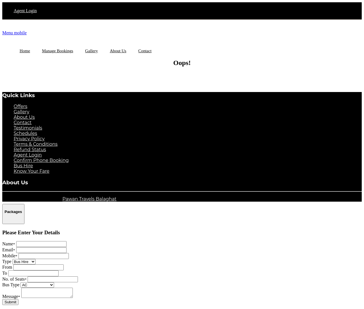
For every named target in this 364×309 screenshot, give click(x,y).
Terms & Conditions (35, 144)
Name (8, 243)
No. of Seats (14, 279)
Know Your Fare (31, 171)
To (4, 273)
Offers (20, 106)
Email (8, 249)
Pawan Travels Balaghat (89, 199)
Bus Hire (23, 165)
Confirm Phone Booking (41, 160)
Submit (10, 304)
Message (11, 298)
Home (25, 51)
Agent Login (25, 10)
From (7, 267)
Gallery (21, 111)
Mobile (9, 255)
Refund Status (30, 149)
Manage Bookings (57, 51)
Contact (23, 122)
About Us (24, 117)
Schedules (25, 133)
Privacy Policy (29, 138)
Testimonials (28, 128)
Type (6, 261)
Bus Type (10, 284)
